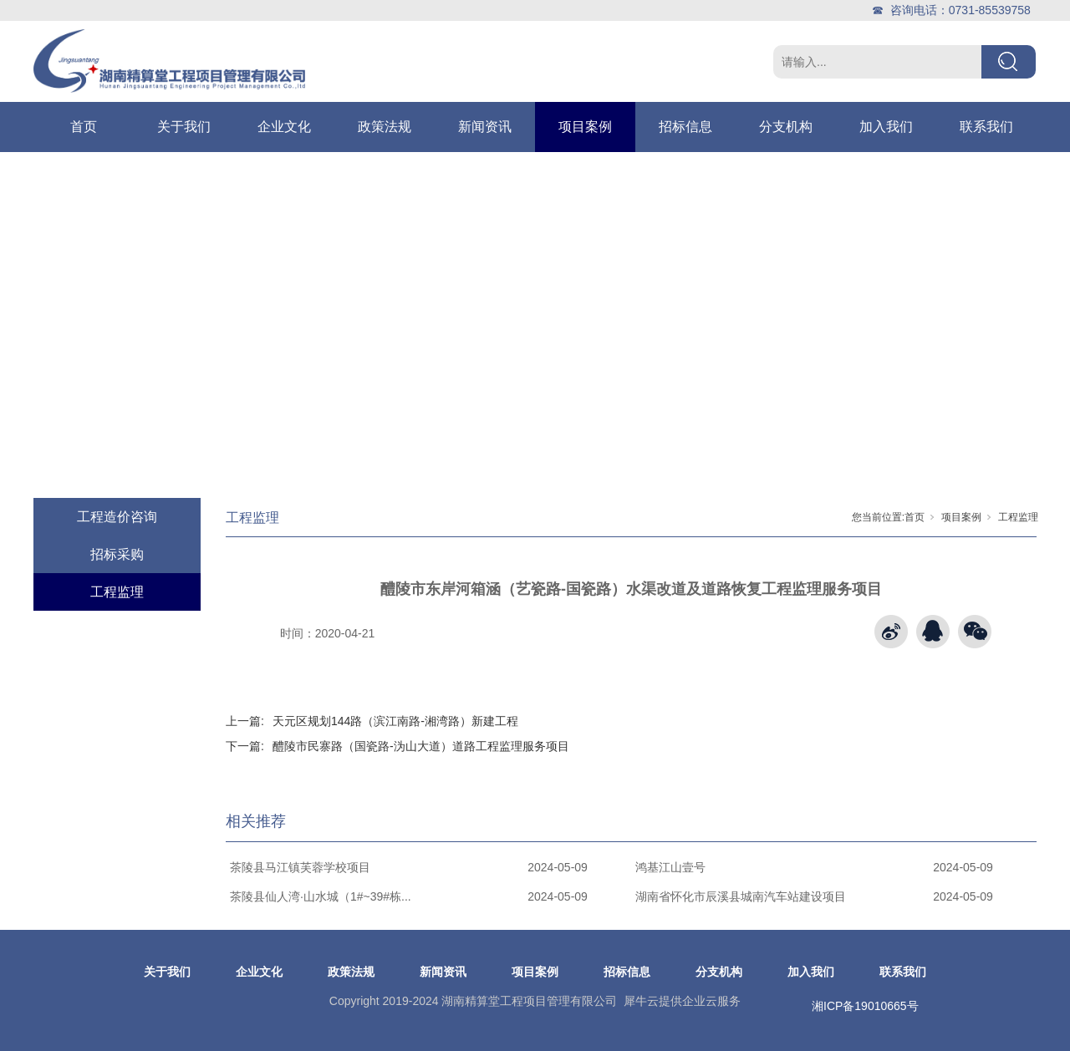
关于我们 (184, 126)
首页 (83, 126)
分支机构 (786, 126)
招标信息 (685, 126)
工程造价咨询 (117, 517)
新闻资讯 (485, 126)
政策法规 (384, 126)
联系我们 (986, 126)
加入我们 (886, 126)
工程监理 (117, 592)
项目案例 (585, 126)
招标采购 (117, 554)
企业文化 (284, 126)
